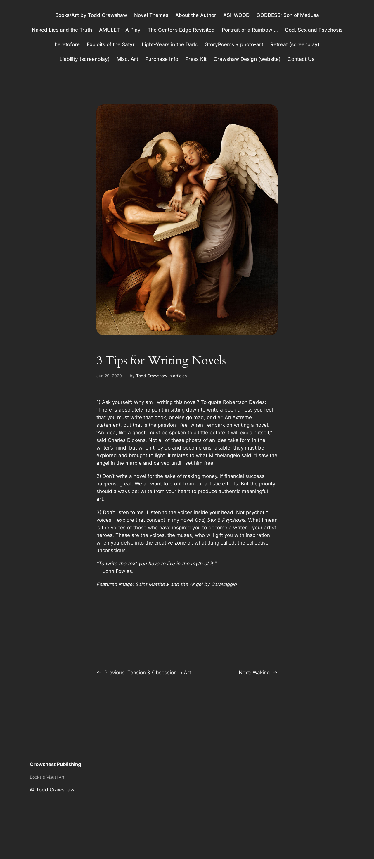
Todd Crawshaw (151, 375)
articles (180, 375)
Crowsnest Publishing (55, 764)
